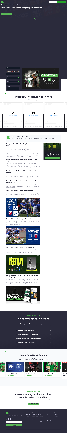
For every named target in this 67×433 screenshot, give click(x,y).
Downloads (48, 418)
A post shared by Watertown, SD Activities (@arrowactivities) (13, 126)
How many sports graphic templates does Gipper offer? (33, 334)
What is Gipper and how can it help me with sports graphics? (33, 325)
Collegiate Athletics (35, 416)
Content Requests (27, 414)
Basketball (41, 416)
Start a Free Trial (53, 1)
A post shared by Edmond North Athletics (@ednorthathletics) (54, 126)
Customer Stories (49, 420)
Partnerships (56, 416)
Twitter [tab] (30, 100)
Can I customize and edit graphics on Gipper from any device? (33, 338)
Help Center (49, 423)
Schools (33, 419)
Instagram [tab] (36, 100)
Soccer (41, 419)
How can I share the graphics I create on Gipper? (33, 342)
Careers (55, 414)
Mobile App (27, 416)
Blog (47, 414)
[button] (27, 381)
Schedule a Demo (61, 1)
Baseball (41, 414)
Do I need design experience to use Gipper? (33, 330)
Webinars (48, 416)
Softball (41, 421)
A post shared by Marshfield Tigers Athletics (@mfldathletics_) (34, 126)
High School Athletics (35, 414)
